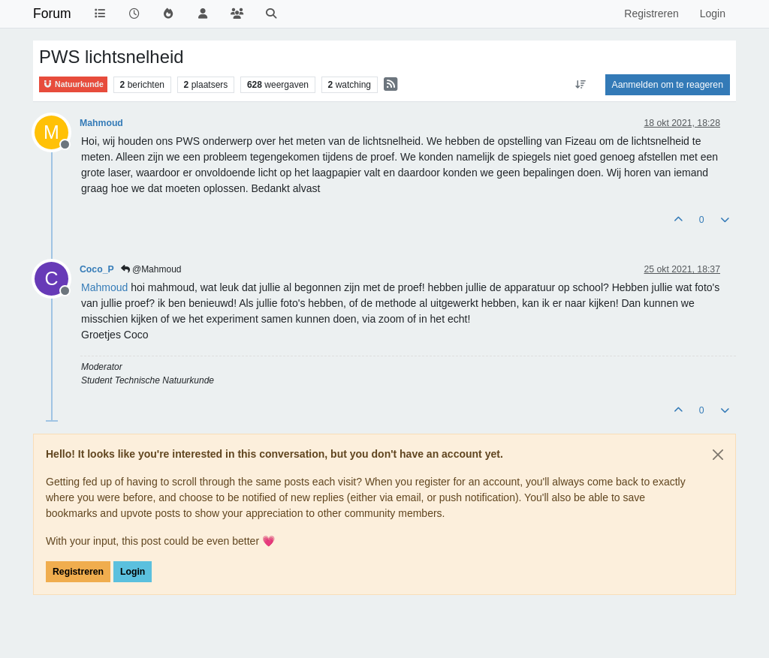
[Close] (718, 454)
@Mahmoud (151, 269)
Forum (52, 13)
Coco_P (97, 269)
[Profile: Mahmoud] (104, 287)
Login (132, 571)
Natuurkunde (73, 84)
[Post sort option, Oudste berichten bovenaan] (580, 84)
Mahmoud (101, 123)
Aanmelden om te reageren (667, 85)
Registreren (78, 571)
